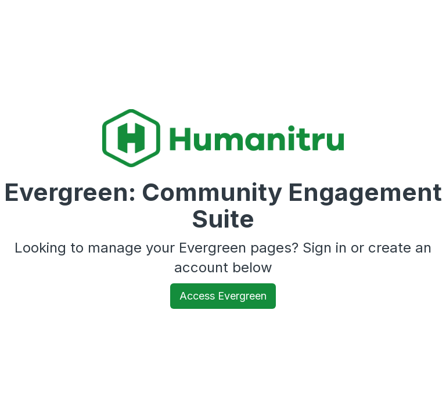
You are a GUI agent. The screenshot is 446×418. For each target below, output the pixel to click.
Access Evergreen (223, 296)
